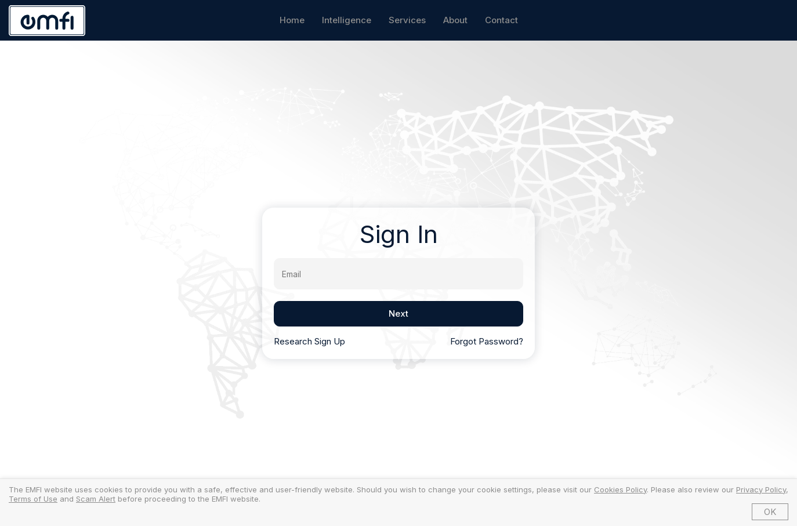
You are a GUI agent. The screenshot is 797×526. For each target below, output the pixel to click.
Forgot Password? (486, 341)
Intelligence (346, 20)
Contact (501, 20)
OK (770, 511)
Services (407, 20)
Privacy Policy (761, 489)
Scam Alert (95, 498)
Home (292, 20)
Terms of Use (33, 498)
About (455, 20)
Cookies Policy (620, 489)
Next (398, 313)
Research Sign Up (309, 341)
